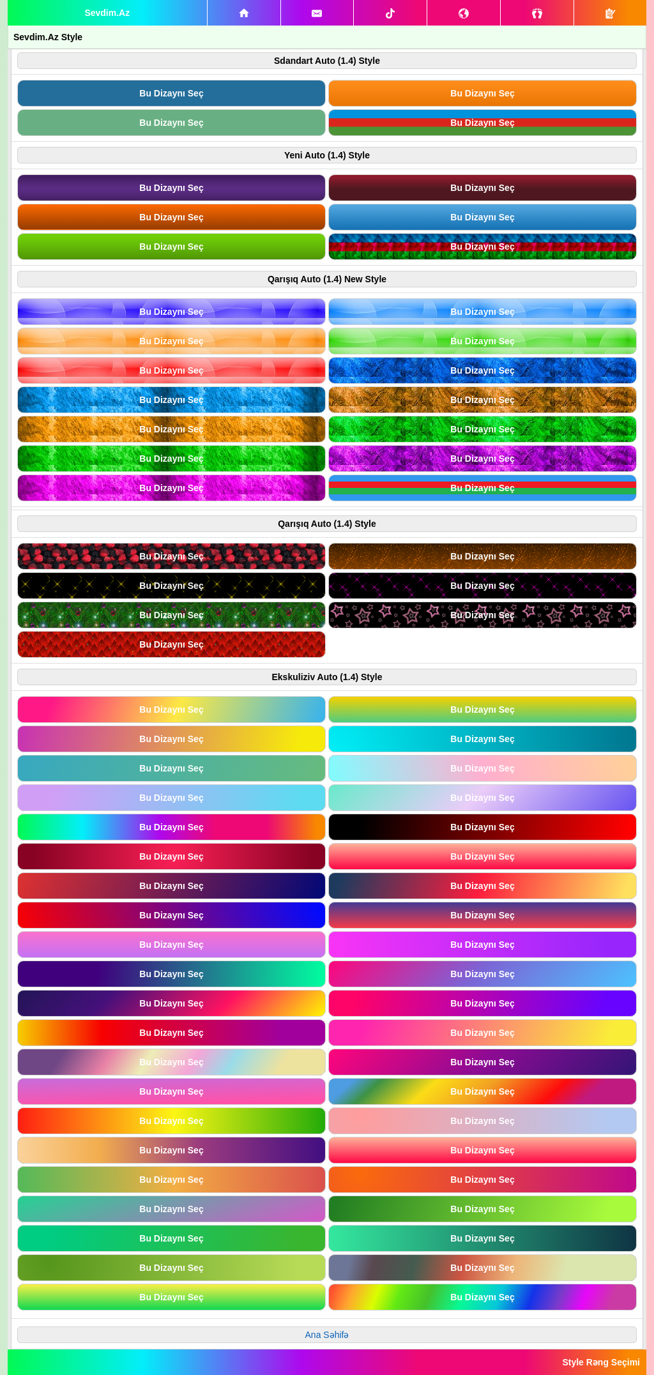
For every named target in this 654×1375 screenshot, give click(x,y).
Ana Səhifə (327, 1335)
